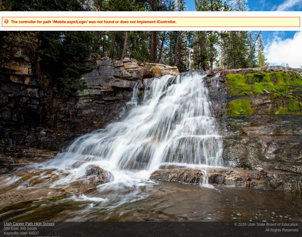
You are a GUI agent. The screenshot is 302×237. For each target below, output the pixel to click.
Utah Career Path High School (29, 224)
